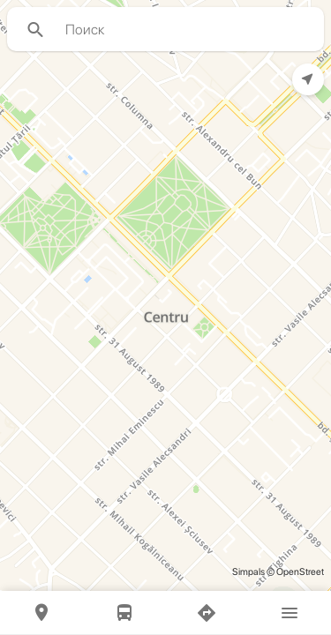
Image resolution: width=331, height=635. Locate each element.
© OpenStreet (294, 572)
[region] (165, 295)
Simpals (248, 572)
